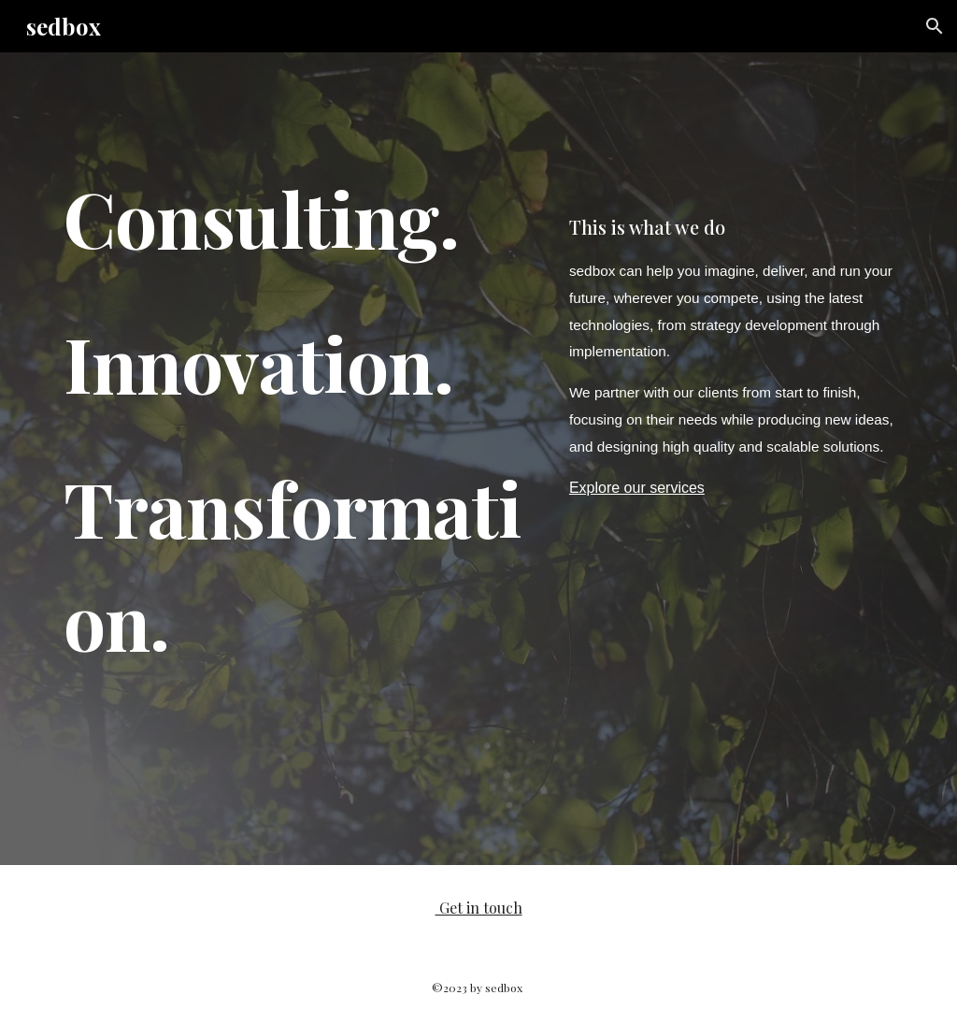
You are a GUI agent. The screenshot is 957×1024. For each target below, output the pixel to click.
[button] (934, 26)
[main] (298, 459)
